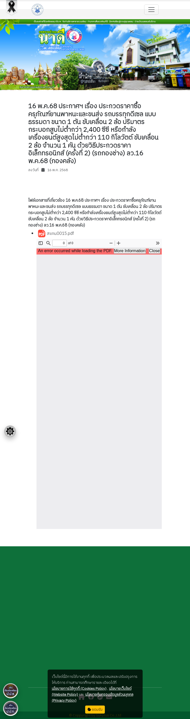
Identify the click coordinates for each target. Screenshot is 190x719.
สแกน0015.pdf (56, 234)
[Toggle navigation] (151, 9)
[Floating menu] (10, 431)
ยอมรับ (95, 710)
